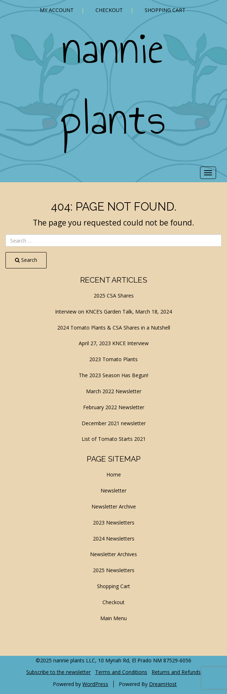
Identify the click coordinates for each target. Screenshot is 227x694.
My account (57, 10)
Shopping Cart (165, 10)
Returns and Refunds (176, 672)
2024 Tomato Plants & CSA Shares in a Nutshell (113, 327)
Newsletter (113, 490)
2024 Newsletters (113, 538)
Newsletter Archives (113, 554)
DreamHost (163, 684)
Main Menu (113, 618)
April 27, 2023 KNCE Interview (114, 343)
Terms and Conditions (121, 672)
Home (113, 474)
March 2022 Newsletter (113, 391)
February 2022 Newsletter (113, 407)
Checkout (109, 10)
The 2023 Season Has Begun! (113, 375)
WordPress (95, 684)
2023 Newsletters (113, 522)
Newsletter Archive (113, 506)
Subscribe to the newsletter (58, 672)
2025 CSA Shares (114, 295)
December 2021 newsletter (114, 423)
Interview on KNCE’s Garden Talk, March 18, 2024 (113, 311)
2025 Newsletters (113, 570)
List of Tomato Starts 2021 (114, 438)
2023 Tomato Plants (113, 359)
